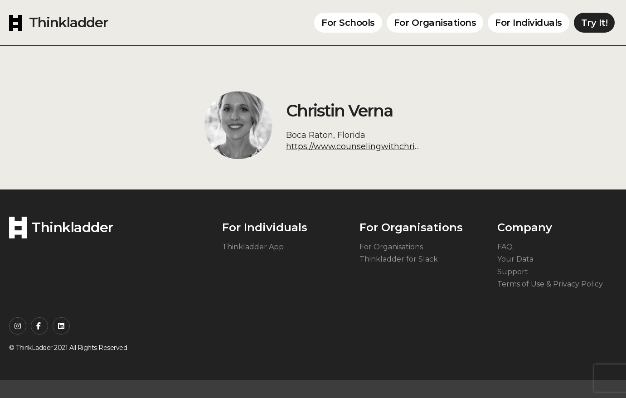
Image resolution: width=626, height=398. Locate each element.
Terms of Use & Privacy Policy (550, 284)
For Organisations (435, 22)
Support (512, 271)
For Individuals (528, 22)
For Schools (348, 22)
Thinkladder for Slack (398, 259)
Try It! (594, 22)
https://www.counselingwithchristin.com (367, 146)
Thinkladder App (253, 247)
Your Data (515, 259)
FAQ (505, 247)
